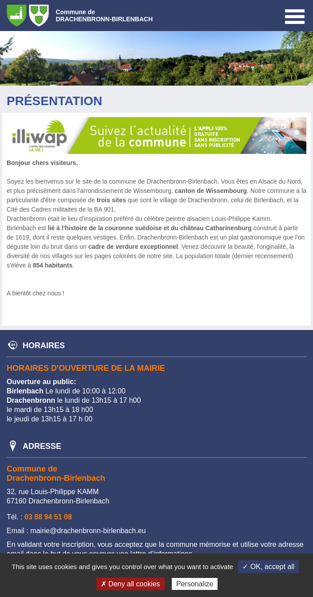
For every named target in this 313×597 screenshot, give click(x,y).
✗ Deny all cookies (130, 584)
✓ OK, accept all (268, 566)
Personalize (195, 584)
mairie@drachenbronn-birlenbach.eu (88, 530)
